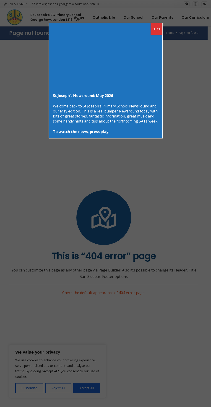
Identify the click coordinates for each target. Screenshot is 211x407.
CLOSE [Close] (156, 29)
